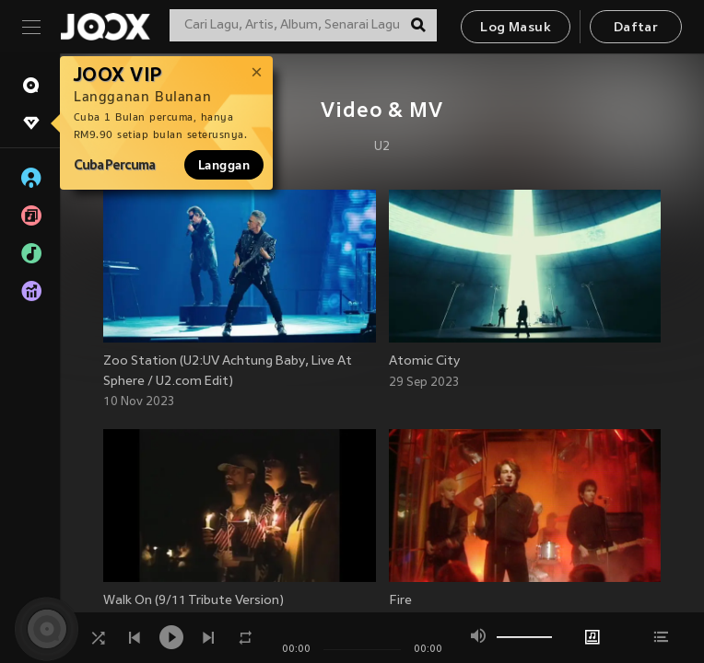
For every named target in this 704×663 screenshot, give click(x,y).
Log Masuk (515, 28)
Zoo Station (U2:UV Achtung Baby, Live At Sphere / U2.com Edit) (227, 372)
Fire (400, 601)
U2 (382, 147)
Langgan (224, 164)
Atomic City (424, 361)
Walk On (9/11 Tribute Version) (193, 601)
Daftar (636, 28)
